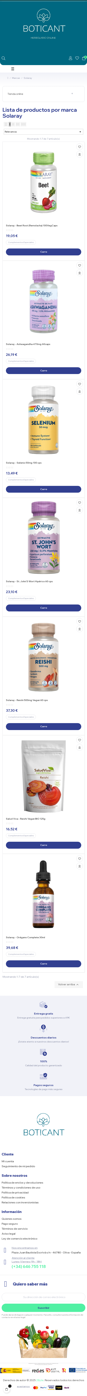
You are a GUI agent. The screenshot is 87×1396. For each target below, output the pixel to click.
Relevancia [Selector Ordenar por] (43, 132)
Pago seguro (10, 1223)
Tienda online (15, 93)
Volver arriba (68, 985)
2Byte (40, 1380)
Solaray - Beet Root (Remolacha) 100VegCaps (32, 225)
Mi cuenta (8, 1161)
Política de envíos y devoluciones (22, 1182)
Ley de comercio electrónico (19, 1238)
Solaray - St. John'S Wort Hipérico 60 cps (29, 581)
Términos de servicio (15, 1228)
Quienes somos (12, 1218)
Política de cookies (13, 1197)
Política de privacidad (15, 1192)
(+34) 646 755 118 (29, 1266)
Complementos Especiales (21, 242)
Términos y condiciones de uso (21, 1187)
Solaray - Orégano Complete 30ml (25, 937)
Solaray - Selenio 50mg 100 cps (24, 462)
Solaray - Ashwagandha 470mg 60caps (28, 344)
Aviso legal (8, 1233)
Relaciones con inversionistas (20, 1202)
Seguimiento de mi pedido (18, 1166)
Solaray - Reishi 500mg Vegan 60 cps (27, 700)
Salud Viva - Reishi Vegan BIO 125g (25, 818)
